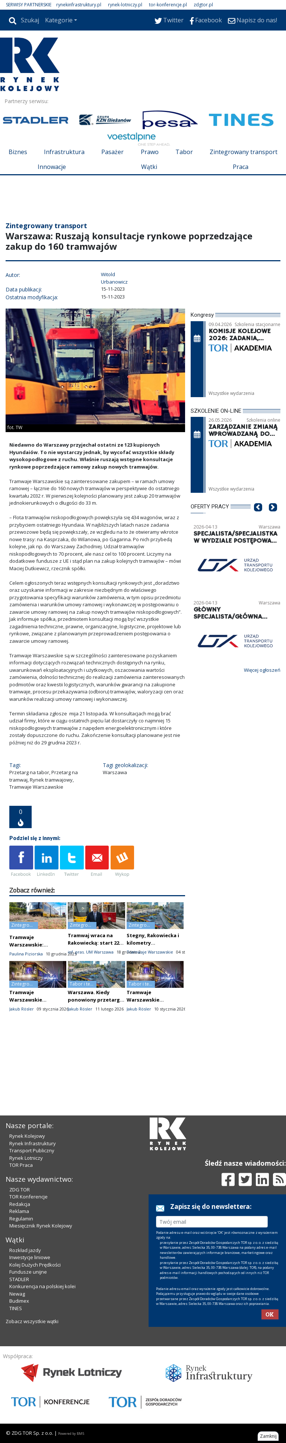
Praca (240, 167)
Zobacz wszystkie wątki (32, 1321)
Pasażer (112, 152)
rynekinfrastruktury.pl (78, 4)
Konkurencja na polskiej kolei (42, 1286)
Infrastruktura (64, 152)
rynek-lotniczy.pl (125, 4)
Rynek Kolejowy (27, 1136)
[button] (258, 518)
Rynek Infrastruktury (32, 1143)
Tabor (184, 152)
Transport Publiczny (31, 1150)
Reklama (19, 1211)
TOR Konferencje (28, 1196)
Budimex (19, 1300)
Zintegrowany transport (243, 152)
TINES (15, 1308)
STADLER (19, 1279)
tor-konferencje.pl (168, 4)
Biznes (18, 152)
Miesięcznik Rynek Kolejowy (40, 1225)
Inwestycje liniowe (29, 1257)
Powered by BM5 (71, 1433)
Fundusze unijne (28, 1271)
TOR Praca (21, 1165)
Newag (17, 1293)
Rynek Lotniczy (26, 1158)
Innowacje (52, 167)
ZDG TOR (19, 1189)
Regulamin (21, 1218)
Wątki (149, 167)
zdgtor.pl (203, 4)
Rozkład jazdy (25, 1250)
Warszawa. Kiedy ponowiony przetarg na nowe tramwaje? (94, 1000)
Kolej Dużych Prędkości (35, 1264)
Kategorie (59, 20)
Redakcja (19, 1204)
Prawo (150, 152)
